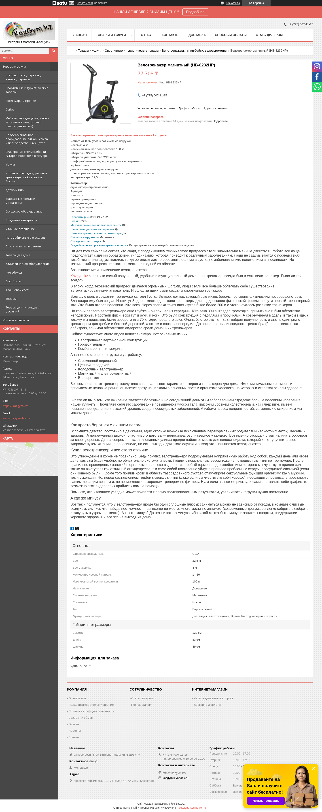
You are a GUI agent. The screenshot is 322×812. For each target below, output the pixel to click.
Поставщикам (141, 705)
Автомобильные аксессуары (26, 238)
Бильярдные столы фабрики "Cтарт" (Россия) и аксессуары (27, 154)
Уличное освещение (20, 229)
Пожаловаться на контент (193, 807)
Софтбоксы (13, 281)
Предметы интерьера (21, 220)
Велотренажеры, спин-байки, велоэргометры (194, 50)
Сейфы (10, 109)
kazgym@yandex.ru (16, 418)
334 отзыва (233, 3)
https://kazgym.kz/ (15, 406)
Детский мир (15, 190)
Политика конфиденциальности (91, 711)
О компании (77, 698)
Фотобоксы (14, 272)
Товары (11, 299)
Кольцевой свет (17, 290)
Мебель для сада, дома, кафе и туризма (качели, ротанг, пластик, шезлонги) (27, 122)
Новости (75, 731)
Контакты (170, 35)
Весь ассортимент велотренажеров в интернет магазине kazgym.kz (118, 135)
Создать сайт (85, 3)
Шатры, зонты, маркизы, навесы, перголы (23, 77)
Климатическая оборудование (28, 264)
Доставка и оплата (207, 705)
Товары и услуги (14, 66)
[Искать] (53, 50)
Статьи (74, 737)
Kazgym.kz (79, 276)
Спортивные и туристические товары (27, 90)
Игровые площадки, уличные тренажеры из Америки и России (26, 177)
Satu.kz (180, 803)
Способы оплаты (231, 35)
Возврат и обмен (81, 718)
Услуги (10, 164)
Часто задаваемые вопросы (214, 698)
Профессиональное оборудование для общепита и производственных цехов (27, 139)
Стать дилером (269, 35)
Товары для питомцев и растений (23, 309)
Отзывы (74, 724)
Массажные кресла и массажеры (20, 201)
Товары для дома (18, 255)
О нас (146, 35)
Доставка (197, 35)
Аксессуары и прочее (21, 101)
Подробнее (195, 12)
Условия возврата (16, 320)
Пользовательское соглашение (91, 705)
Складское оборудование (24, 211)
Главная (79, 35)
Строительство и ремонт (23, 246)
